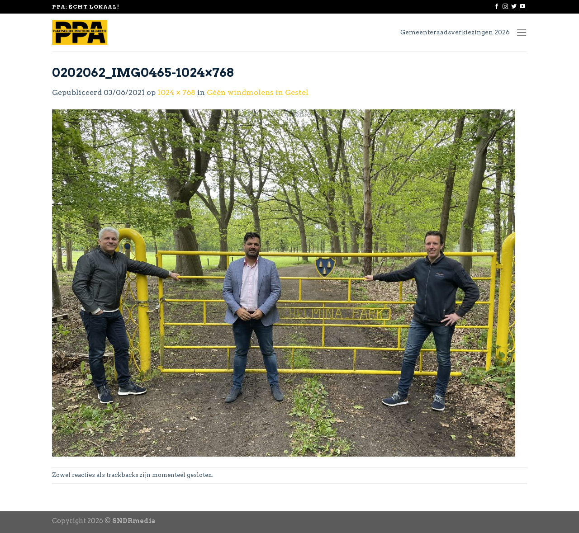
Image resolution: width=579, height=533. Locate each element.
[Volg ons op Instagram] (505, 7)
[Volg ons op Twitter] (514, 7)
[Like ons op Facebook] (496, 7)
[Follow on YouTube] (522, 7)
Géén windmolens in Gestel (257, 92)
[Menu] (521, 32)
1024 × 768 (176, 92)
